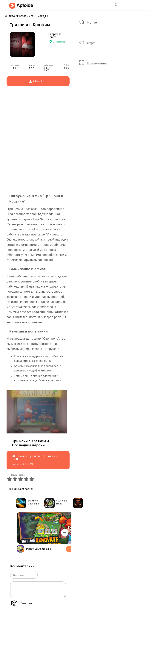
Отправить (28, 603)
